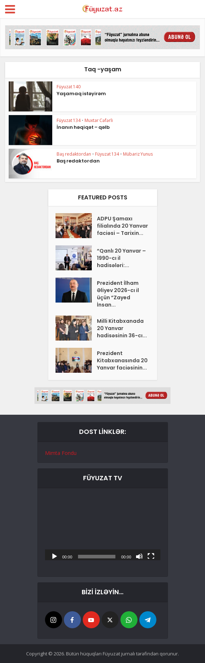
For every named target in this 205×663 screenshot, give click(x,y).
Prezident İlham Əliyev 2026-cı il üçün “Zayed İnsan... (118, 293)
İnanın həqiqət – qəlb (83, 127)
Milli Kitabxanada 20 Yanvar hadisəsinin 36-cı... (122, 328)
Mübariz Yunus (138, 154)
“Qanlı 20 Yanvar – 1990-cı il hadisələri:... (121, 258)
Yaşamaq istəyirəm (81, 93)
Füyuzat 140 (69, 87)
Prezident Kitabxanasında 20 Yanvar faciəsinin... (122, 360)
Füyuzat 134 (69, 120)
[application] (102, 527)
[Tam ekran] (151, 556)
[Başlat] (54, 556)
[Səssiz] (139, 556)
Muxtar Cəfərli (99, 120)
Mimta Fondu (61, 452)
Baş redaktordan (74, 154)
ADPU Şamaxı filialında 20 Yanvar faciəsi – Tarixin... (122, 226)
